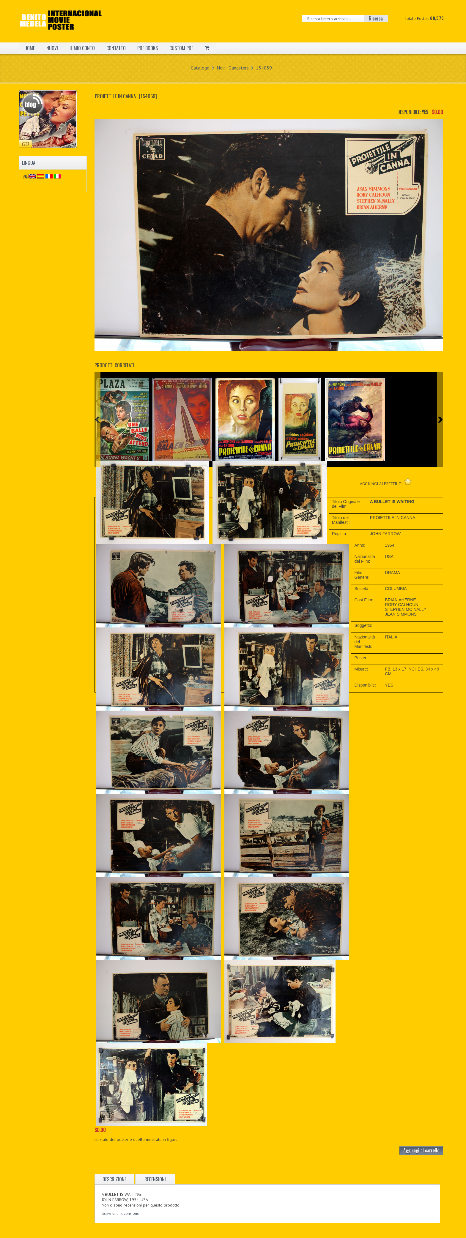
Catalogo (200, 68)
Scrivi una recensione (120, 1213)
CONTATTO (116, 48)
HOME (29, 48)
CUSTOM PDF (181, 48)
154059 (264, 68)
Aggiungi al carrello (421, 1150)
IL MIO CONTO (82, 48)
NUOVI (52, 48)
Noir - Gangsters (233, 68)
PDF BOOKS (147, 48)
